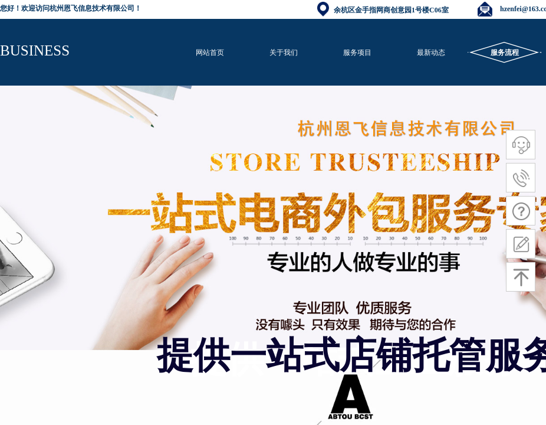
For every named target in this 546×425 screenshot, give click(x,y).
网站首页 (210, 52)
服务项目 (357, 52)
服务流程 (505, 52)
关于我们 (283, 52)
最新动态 (431, 52)
